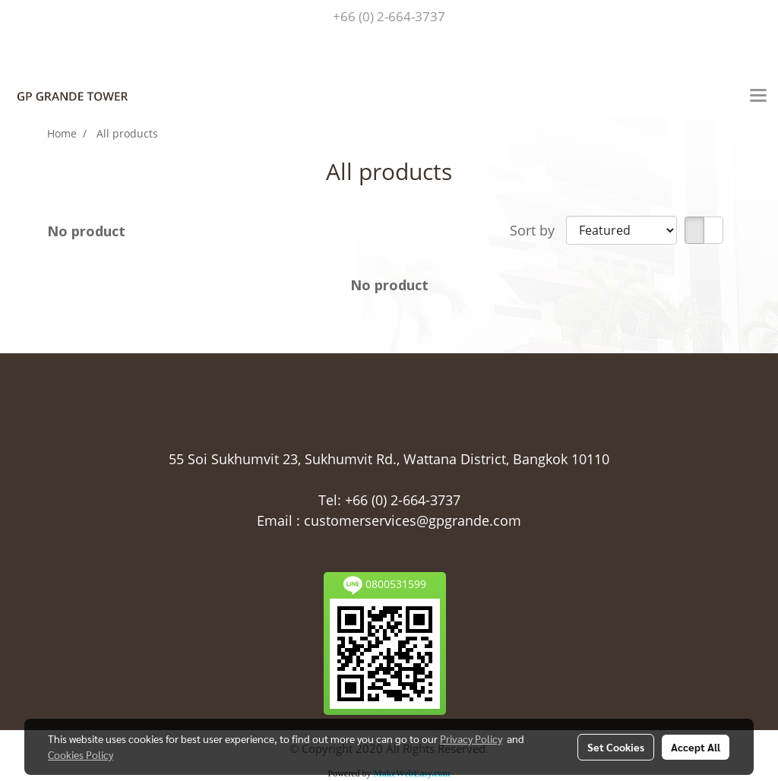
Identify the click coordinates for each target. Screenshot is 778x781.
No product (86, 231)
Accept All (695, 747)
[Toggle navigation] (758, 96)
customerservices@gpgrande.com (412, 520)
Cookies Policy (80, 754)
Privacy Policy (471, 738)
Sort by (538, 230)
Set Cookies (615, 747)
